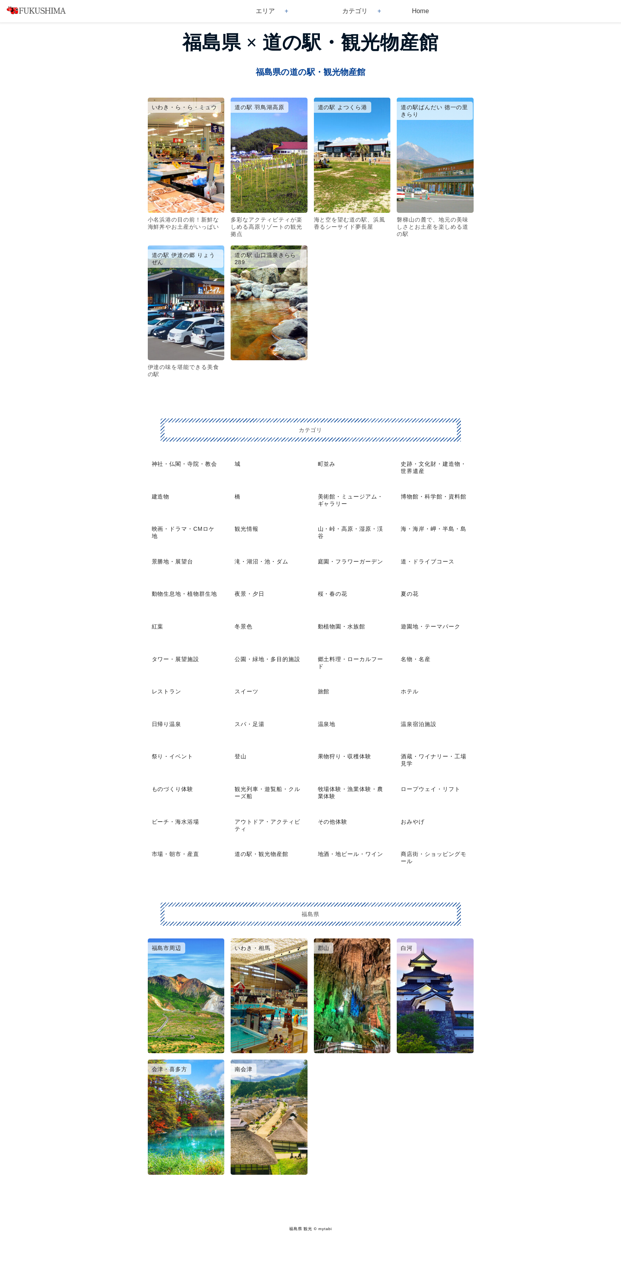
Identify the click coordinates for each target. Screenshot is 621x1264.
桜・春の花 (333, 594)
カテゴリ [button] (355, 11)
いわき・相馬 (252, 948)
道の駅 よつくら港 (343, 107)
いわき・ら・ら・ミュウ (184, 107)
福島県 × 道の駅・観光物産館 (310, 42)
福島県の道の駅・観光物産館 (310, 72)
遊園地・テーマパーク (430, 626)
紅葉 (158, 626)
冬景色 (244, 626)
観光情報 (247, 529)
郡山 (324, 948)
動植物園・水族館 (342, 626)
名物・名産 (416, 659)
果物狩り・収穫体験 (345, 756)
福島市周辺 (167, 948)
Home (420, 11)
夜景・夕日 (249, 594)
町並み (327, 464)
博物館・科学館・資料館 (433, 496)
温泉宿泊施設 (419, 724)
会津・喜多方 (170, 1069)
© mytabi (323, 1229)
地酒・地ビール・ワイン (351, 854)
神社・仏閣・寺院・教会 (184, 464)
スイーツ (247, 691)
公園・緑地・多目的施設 (267, 659)
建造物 (161, 496)
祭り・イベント (173, 756)
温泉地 (327, 724)
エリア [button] (265, 11)
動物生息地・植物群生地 (184, 594)
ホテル (410, 691)
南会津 (244, 1069)
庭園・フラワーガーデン (351, 561)
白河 (407, 948)
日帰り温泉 (167, 724)
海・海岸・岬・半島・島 (433, 529)
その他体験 (333, 821)
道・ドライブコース (427, 561)
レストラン (167, 691)
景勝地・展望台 (173, 561)
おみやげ (413, 821)
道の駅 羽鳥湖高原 (259, 107)
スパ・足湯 (249, 724)
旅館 (324, 691)
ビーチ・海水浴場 (176, 821)
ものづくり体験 (173, 789)
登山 (241, 756)
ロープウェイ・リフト (430, 789)
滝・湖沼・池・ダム (261, 561)
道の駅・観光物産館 (261, 854)
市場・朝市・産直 (176, 854)
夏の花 (410, 594)
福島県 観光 (300, 1229)
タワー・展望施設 (176, 659)
